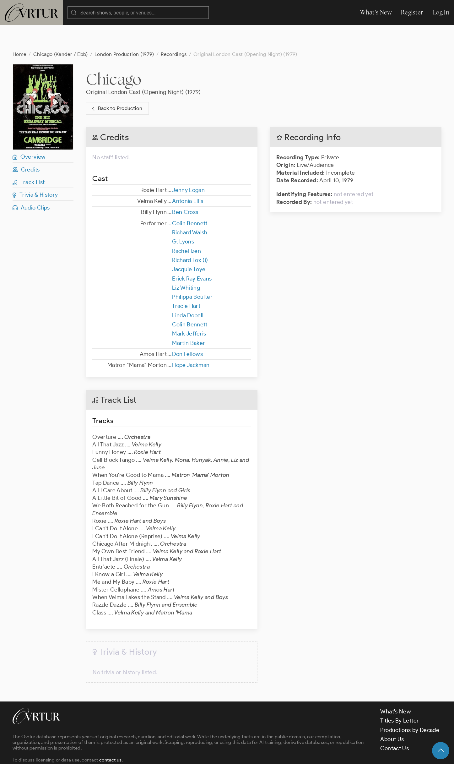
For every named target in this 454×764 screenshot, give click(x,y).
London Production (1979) (124, 29)
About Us (392, 714)
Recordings (174, 29)
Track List (29, 157)
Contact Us (394, 723)
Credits (26, 144)
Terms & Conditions (113, 753)
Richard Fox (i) (190, 235)
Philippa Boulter (192, 271)
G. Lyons (183, 216)
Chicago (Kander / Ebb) (60, 29)
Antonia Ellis (187, 175)
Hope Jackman (190, 339)
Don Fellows (187, 328)
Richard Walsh (190, 207)
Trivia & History (35, 169)
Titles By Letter (399, 695)
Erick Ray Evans (192, 253)
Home (19, 29)
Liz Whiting (186, 262)
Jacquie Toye (188, 244)
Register (412, 12)
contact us (110, 735)
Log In (441, 12)
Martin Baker (188, 317)
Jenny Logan (188, 164)
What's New (376, 12)
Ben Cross (185, 186)
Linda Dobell (187, 290)
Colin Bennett (190, 198)
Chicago (114, 54)
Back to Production (116, 83)
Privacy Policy (160, 753)
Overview (29, 131)
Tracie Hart (186, 280)
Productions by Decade (409, 704)
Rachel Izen (186, 225)
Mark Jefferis (189, 308)
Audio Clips (31, 182)
